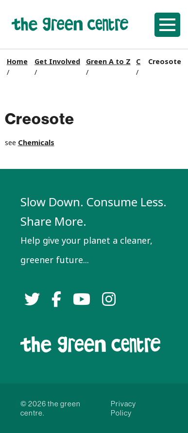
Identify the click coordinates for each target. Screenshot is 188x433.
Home (17, 61)
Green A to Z (108, 61)
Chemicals (36, 142)
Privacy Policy (123, 408)
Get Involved (57, 61)
